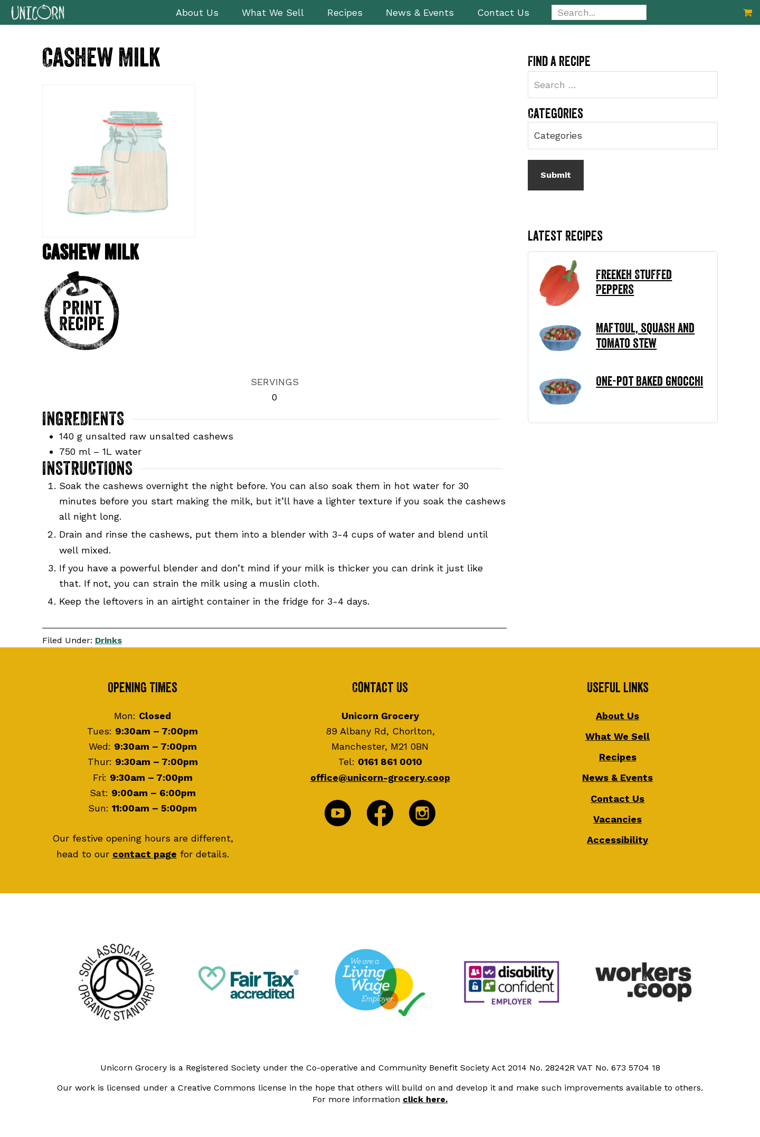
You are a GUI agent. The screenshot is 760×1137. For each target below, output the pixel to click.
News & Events (617, 777)
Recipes (617, 756)
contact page (144, 853)
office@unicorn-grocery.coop (380, 777)
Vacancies (617, 819)
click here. (425, 1099)
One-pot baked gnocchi (649, 381)
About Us (617, 715)
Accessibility (617, 839)
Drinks (108, 640)
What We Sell (617, 736)
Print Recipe (81, 316)
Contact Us (617, 798)
